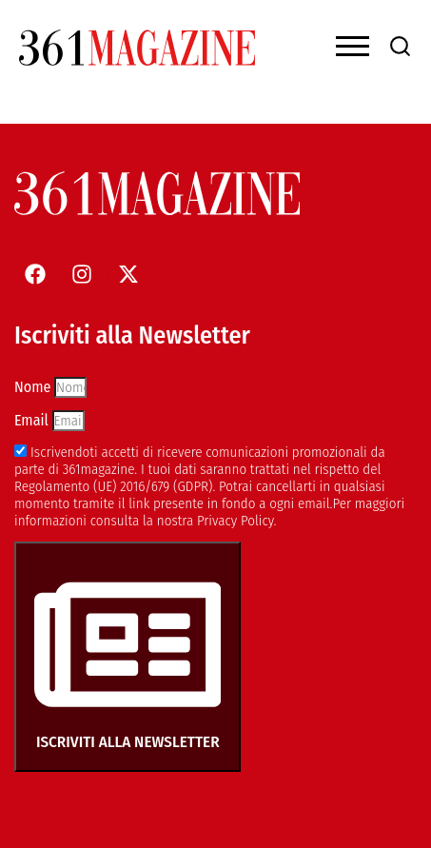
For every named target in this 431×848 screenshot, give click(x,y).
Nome (34, 387)
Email (33, 420)
